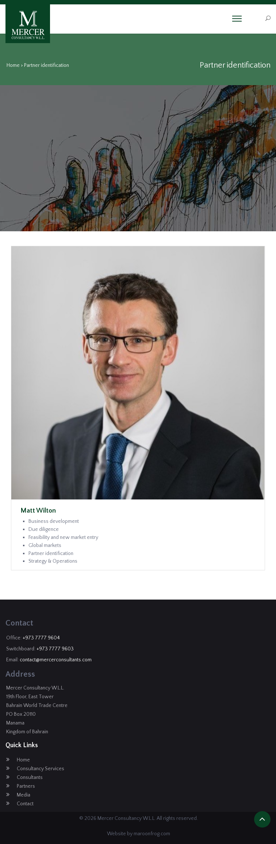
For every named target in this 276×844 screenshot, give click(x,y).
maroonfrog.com (152, 834)
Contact (25, 804)
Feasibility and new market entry (63, 537)
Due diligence (43, 529)
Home (13, 65)
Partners (26, 786)
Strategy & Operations (52, 561)
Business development (53, 521)
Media (23, 795)
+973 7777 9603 (55, 649)
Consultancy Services (40, 769)
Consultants (30, 777)
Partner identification (50, 553)
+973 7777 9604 (41, 638)
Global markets (44, 545)
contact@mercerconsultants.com (56, 660)
